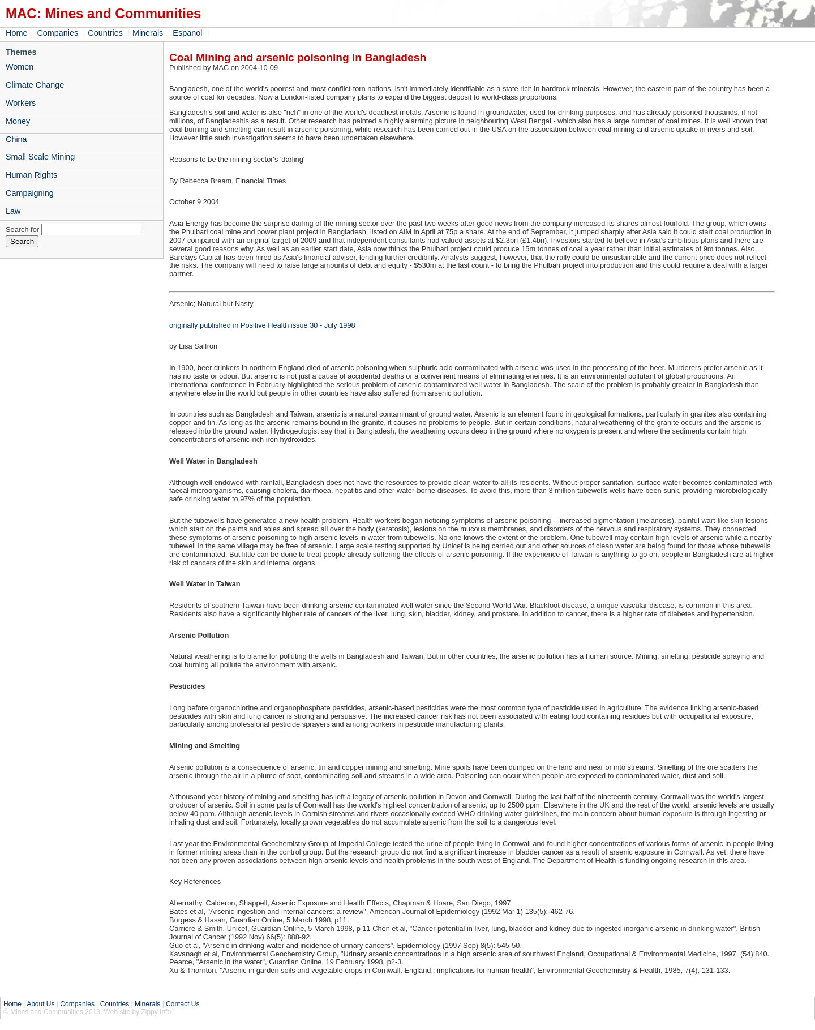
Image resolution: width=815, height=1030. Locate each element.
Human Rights (31, 174)
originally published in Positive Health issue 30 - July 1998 (262, 325)
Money (18, 121)
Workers (21, 103)
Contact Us (182, 1004)
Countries (105, 32)
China (16, 139)
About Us (40, 1004)
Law (13, 211)
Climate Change (35, 84)
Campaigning (30, 193)
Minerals (147, 32)
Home (16, 32)
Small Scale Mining (40, 156)
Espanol (187, 32)
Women (19, 66)
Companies (57, 32)
